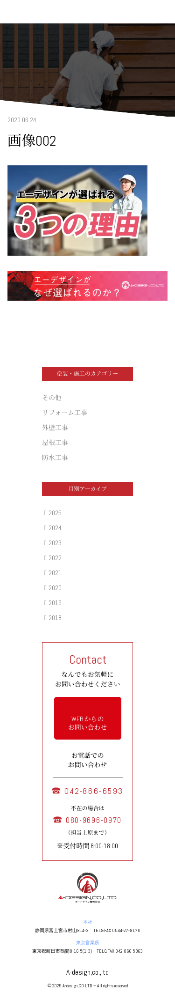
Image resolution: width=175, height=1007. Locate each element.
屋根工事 (55, 442)
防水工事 (55, 457)
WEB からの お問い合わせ (87, 723)
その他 (52, 397)
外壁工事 (55, 427)
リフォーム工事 (64, 412)
